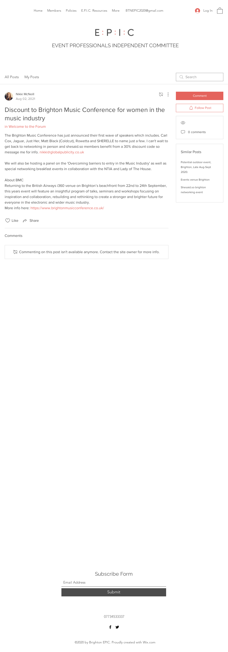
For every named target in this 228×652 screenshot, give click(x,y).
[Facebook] (110, 627)
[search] (199, 77)
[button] (220, 10)
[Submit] (113, 592)
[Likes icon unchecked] (8, 220)
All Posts (12, 77)
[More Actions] (165, 94)
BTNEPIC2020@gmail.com (144, 10)
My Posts (31, 77)
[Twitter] (117, 627)
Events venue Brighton (195, 179)
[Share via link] (30, 220)
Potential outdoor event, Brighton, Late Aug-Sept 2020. (196, 167)
